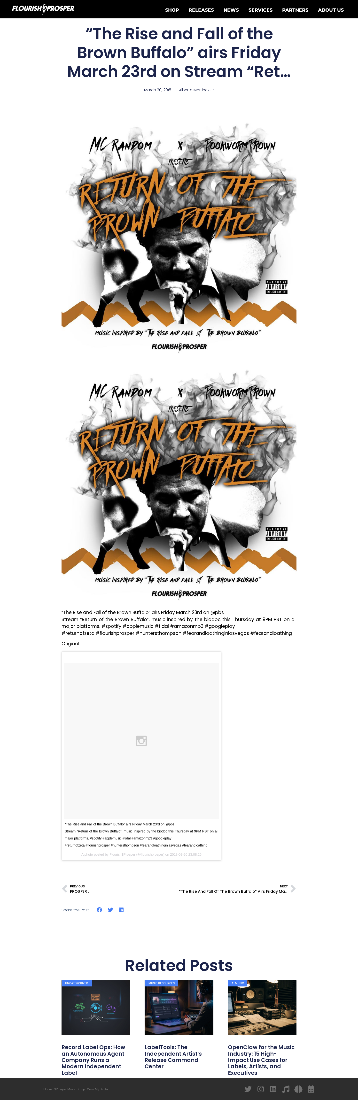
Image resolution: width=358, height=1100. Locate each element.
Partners (295, 10)
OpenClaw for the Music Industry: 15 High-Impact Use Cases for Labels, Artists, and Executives (261, 1060)
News (231, 10)
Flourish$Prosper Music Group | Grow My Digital (76, 1089)
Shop (172, 10)
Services (260, 10)
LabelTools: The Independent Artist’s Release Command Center (173, 1057)
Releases (201, 10)
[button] (99, 910)
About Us (331, 10)
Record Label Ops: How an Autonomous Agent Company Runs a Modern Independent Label (93, 1060)
